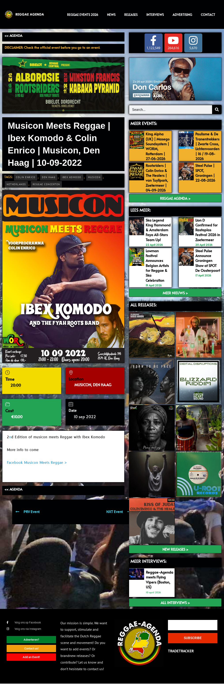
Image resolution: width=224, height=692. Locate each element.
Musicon (94, 177)
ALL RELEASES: (143, 313)
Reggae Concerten (46, 184)
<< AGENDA (13, 35)
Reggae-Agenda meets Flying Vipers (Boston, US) (158, 588)
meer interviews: (148, 570)
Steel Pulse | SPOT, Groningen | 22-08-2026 (206, 177)
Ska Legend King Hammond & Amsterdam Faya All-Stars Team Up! (157, 236)
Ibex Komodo (71, 177)
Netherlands (16, 184)
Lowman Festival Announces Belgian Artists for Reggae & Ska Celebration (157, 274)
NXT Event (118, 511)
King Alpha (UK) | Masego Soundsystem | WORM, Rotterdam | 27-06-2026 (157, 148)
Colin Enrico (25, 177)
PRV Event (27, 511)
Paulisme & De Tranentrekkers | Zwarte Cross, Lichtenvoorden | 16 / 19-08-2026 (208, 146)
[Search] (216, 109)
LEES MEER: (140, 214)
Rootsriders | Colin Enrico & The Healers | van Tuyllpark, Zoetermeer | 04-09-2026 (157, 182)
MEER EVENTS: (143, 123)
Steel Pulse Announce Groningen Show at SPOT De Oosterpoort (206, 271)
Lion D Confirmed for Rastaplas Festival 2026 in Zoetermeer (207, 234)
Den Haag (48, 177)
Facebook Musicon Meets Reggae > (37, 462)
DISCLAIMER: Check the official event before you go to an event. (52, 47)
